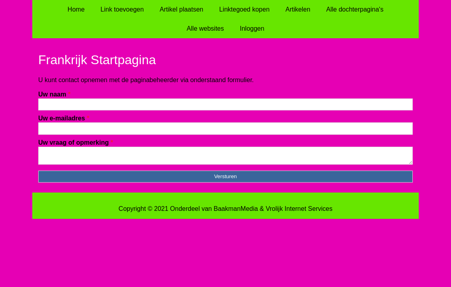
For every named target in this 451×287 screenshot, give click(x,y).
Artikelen (298, 9)
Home (76, 9)
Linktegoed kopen (244, 9)
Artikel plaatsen (181, 9)
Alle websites (205, 28)
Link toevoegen (122, 9)
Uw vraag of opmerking (75, 142)
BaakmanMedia (236, 211)
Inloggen (252, 28)
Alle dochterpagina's (355, 9)
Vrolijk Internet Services (299, 211)
